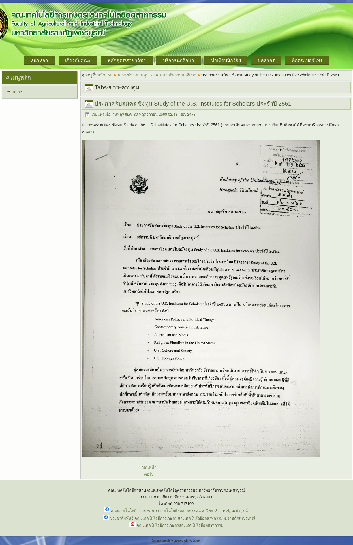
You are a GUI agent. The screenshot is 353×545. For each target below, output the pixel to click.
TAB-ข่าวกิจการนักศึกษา (174, 75)
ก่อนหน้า (149, 467)
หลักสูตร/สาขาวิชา (127, 60)
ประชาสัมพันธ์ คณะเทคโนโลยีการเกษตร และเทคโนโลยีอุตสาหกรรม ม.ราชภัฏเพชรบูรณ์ (182, 518)
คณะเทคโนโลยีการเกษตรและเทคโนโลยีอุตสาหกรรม (180, 525)
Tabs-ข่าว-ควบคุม (133, 75)
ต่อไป (149, 474)
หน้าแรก (104, 75)
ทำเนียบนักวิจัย (226, 60)
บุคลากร (266, 60)
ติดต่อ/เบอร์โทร (307, 60)
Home (16, 92)
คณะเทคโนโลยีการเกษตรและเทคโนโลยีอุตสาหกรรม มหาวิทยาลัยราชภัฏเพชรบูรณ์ (179, 510)
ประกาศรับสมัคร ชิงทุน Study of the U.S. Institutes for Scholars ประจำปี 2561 (193, 103)
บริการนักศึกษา (178, 60)
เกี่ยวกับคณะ (78, 60)
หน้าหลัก (39, 60)
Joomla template (162, 540)
